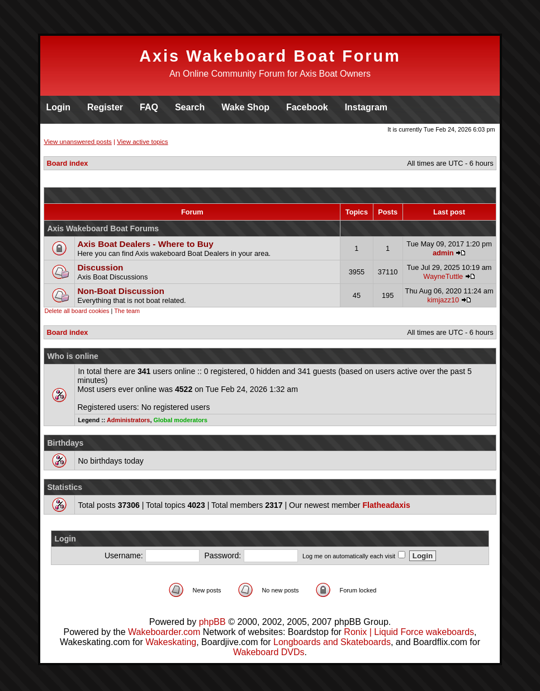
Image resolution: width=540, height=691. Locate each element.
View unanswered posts (77, 141)
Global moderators (180, 420)
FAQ (149, 107)
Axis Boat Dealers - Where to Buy (145, 244)
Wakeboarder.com (164, 632)
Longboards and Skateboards (332, 642)
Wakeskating (170, 642)
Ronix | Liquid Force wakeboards (409, 632)
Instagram (366, 107)
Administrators (128, 420)
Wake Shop (245, 107)
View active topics (142, 141)
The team (127, 310)
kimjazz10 (443, 300)
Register (105, 107)
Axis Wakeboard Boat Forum (270, 56)
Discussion (100, 267)
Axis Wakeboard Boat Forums (103, 228)
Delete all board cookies (76, 310)
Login (58, 107)
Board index (67, 163)
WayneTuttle (443, 276)
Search (190, 107)
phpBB (212, 622)
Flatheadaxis (386, 505)
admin (443, 253)
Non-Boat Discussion (120, 291)
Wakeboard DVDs (268, 652)
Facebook (307, 107)
